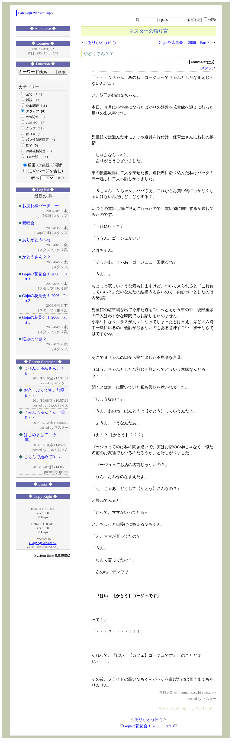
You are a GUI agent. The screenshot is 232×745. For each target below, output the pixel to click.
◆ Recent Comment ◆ (43, 362)
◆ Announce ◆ (43, 28)
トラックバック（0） (171, 709)
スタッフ (208, 68)
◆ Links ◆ (43, 484)
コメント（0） (202, 709)
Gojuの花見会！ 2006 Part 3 (184, 42)
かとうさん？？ (36, 257)
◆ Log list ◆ (43, 190)
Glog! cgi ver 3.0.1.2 (43, 543)
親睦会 (28, 223)
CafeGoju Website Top (34, 13)
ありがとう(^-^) (36, 240)
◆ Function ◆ (43, 64)
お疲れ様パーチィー (40, 206)
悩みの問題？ (34, 339)
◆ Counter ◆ (42, 43)
